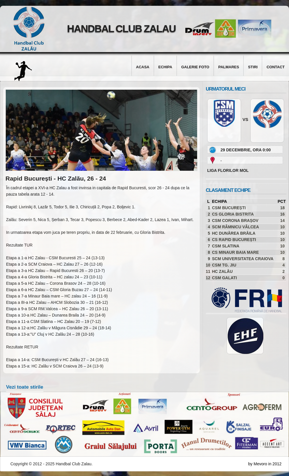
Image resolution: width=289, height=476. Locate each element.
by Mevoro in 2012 (264, 464)
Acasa (142, 67)
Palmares (228, 67)
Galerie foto (195, 67)
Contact (275, 67)
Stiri (252, 67)
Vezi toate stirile (24, 387)
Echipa (165, 67)
